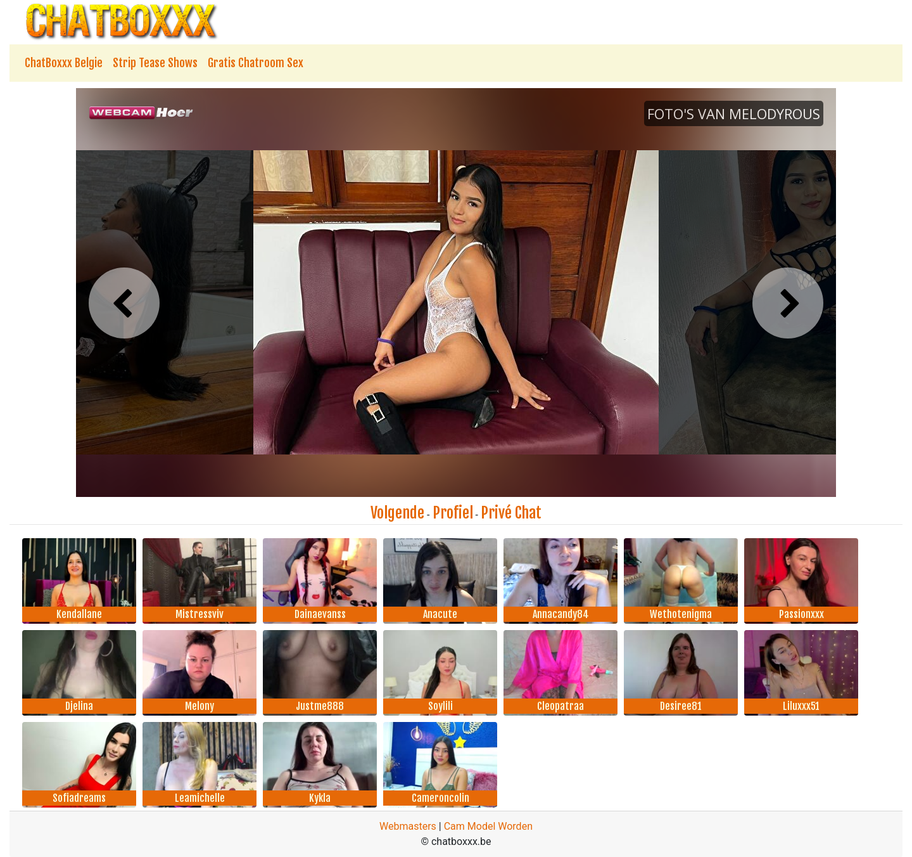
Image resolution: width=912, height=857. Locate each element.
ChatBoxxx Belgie (64, 63)
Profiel (453, 512)
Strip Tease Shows (155, 63)
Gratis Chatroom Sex (255, 63)
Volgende (397, 512)
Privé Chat (511, 512)
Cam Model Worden (488, 826)
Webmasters (407, 826)
